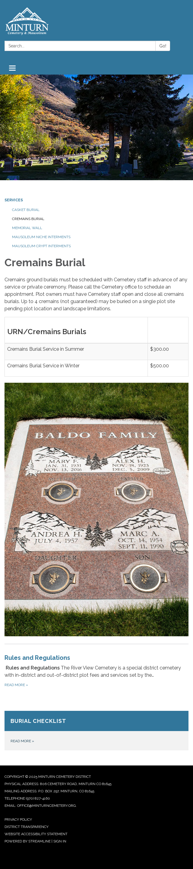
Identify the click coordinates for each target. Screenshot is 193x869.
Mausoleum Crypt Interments (41, 246)
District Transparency (26, 827)
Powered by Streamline (28, 841)
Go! (162, 45)
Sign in (59, 841)
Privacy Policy (18, 819)
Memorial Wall (27, 228)
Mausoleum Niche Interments (41, 237)
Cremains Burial (28, 219)
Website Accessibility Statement (36, 834)
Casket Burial (25, 210)
